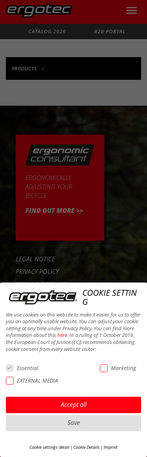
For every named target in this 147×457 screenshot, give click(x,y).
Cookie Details (86, 447)
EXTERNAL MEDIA (32, 380)
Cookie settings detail (49, 447)
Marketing (118, 368)
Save (73, 422)
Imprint (110, 447)
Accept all (74, 404)
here (62, 335)
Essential (22, 368)
